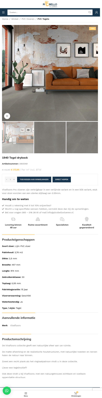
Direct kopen (61, 179)
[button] (4, 73)
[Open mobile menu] (3, 12)
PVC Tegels (43, 19)
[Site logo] (50, 4)
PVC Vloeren (28, 19)
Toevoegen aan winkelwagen (34, 179)
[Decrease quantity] (6, 179)
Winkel (14, 19)
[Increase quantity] (14, 179)
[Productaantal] (10, 179)
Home (5, 19)
